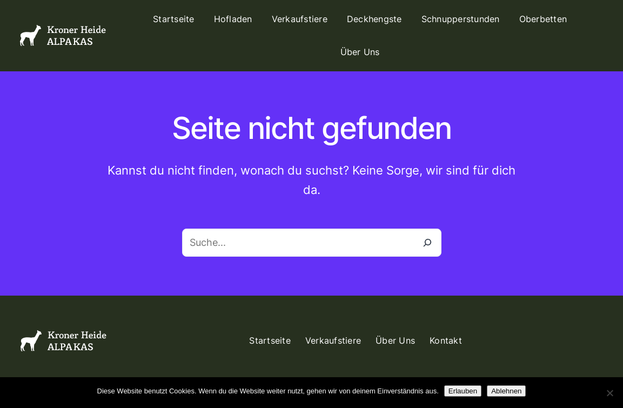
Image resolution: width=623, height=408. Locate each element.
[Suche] (427, 242)
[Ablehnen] (609, 392)
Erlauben (462, 391)
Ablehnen (506, 391)
